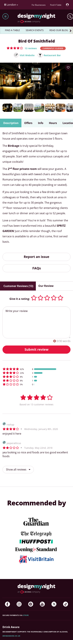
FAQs (36, 268)
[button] (21, 48)
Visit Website (27, 55)
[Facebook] (7, 604)
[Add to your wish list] (68, 67)
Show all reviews (18, 469)
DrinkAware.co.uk (11, 636)
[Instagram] (19, 604)
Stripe (26, 615)
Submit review (36, 349)
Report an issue (36, 256)
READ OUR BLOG (58, 30)
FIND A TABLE (12, 30)
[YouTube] (42, 604)
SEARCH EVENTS (35, 30)
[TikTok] (65, 604)
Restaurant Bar (52, 55)
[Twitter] (53, 604)
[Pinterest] (30, 604)
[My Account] (68, 5)
